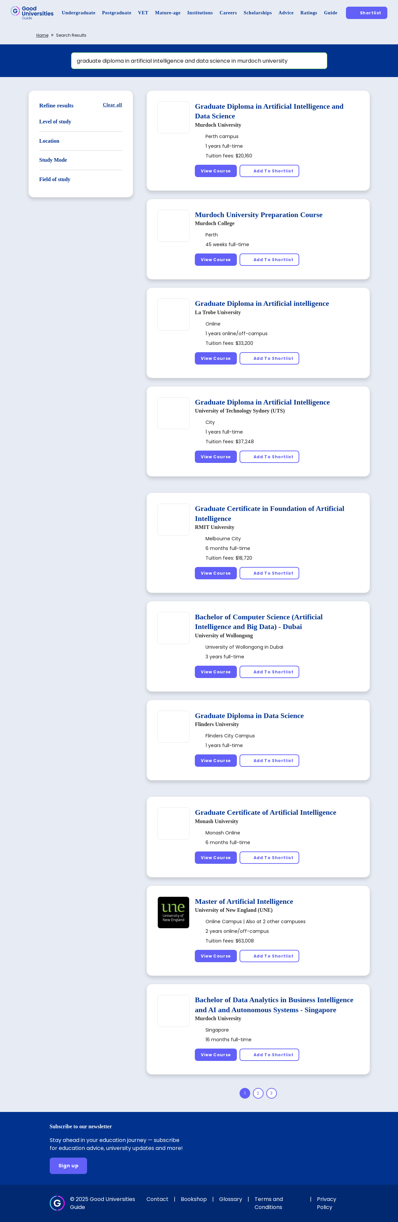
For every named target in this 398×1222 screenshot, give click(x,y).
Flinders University (217, 724)
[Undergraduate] (78, 12)
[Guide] (331, 12)
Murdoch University (218, 125)
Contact (157, 1199)
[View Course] (216, 171)
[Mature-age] (168, 12)
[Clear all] (112, 104)
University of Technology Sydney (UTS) (240, 411)
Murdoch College (215, 223)
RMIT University (214, 527)
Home (42, 35)
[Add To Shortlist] (270, 171)
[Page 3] (271, 1093)
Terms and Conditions (269, 1203)
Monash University (216, 821)
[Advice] (286, 12)
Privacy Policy (326, 1203)
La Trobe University (218, 312)
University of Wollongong (224, 635)
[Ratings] (309, 12)
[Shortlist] (366, 13)
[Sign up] (68, 1166)
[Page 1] (245, 1093)
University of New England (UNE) (234, 910)
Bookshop (194, 1199)
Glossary (230, 1199)
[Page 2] (258, 1093)
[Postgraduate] (117, 12)
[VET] (143, 12)
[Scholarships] (257, 12)
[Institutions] (200, 12)
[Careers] (228, 12)
